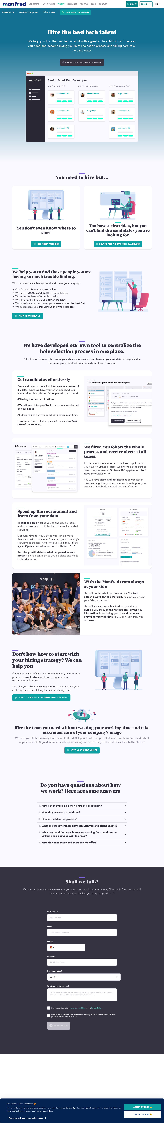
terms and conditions (77, 1008)
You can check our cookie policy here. (26, 1118)
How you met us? (54, 971)
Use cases (8, 12)
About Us (84, 4)
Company (51, 956)
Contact (103, 4)
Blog (93, 4)
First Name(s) (52, 912)
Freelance (72, 4)
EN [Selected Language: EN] (156, 4)
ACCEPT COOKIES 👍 (142, 1107)
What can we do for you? (58, 986)
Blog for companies (28, 12)
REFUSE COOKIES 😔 (143, 1114)
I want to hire (48, 4)
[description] (82, 994)
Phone (50, 941)
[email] (82, 932)
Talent (61, 4)
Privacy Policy (96, 1008)
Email (49, 926)
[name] (82, 917)
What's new (49, 12)
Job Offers (34, 4)
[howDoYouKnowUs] (84, 977)
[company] (82, 962)
